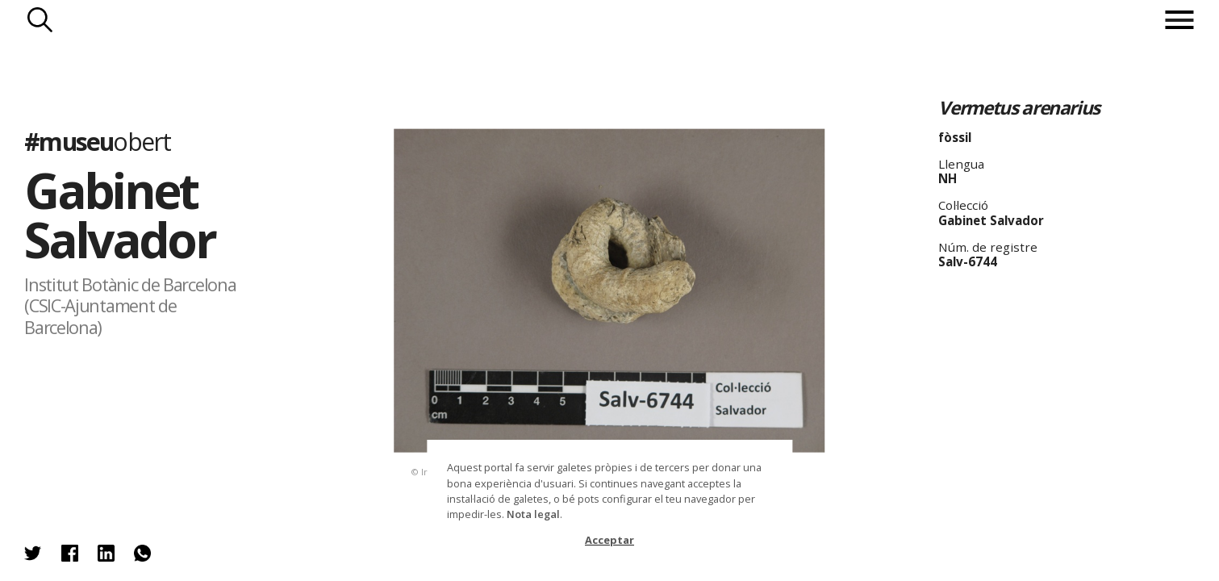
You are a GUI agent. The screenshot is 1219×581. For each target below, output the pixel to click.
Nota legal (533, 514)
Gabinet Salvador (119, 215)
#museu (97, 141)
